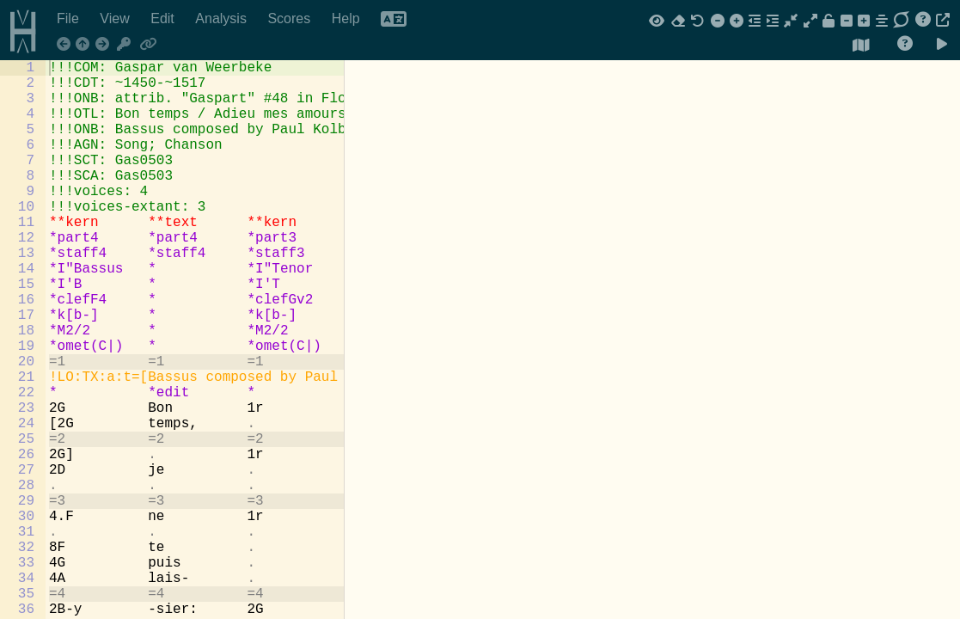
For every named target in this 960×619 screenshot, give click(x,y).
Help (348, 18)
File (70, 18)
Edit (164, 18)
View (116, 18)
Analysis (222, 18)
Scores (290, 18)
